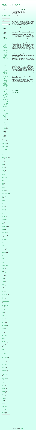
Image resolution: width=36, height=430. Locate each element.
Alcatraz (3, 158)
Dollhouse (3, 206)
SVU (2, 358)
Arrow (2, 161)
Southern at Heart (4, 342)
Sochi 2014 (3, 341)
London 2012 (4, 272)
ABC (2, 154)
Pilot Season (3, 309)
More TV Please (3, 9)
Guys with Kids (4, 248)
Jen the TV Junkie (5, 19)
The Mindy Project (4, 378)
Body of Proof (4, 171)
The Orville (3, 381)
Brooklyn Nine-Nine (4, 177)
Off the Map (3, 298)
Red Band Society (4, 315)
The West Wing (4, 391)
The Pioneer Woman (5, 382)
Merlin (3, 278)
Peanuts (3, 306)
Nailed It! (3, 284)
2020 (3, 29)
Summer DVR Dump (5, 353)
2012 (3, 132)
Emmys (3, 213)
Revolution (3, 318)
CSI (2, 197)
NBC (2, 287)
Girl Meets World (4, 235)
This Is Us (3, 392)
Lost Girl (3, 275)
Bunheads (3, 180)
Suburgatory (3, 352)
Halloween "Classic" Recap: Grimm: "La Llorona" (5, 44)
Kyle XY (3, 262)
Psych (3, 312)
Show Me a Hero (4, 335)
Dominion (3, 207)
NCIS (2, 288)
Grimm (3, 245)
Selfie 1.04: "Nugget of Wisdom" (5, 62)
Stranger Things (4, 350)
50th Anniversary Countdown (6, 150)
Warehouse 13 (4, 409)
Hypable (3, 255)
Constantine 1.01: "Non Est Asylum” (5, 65)
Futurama (3, 229)
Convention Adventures (5, 193)
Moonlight (3, 281)
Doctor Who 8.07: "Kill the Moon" (5, 110)
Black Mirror (3, 167)
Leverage (3, 268)
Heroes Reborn (4, 252)
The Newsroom (4, 379)
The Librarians (4, 373)
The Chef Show (4, 364)
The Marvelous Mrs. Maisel (6, 374)
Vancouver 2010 (4, 406)
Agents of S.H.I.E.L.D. (5, 157)
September (5, 119)
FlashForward (4, 219)
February (5, 128)
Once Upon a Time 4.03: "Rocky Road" (5, 94)
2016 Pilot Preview (4, 146)
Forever (3, 222)
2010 (3, 135)
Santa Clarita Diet (4, 325)
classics (3, 187)
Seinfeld (3, 329)
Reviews (3, 316)
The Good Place (4, 370)
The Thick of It (4, 388)
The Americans (4, 361)
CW (2, 199)
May (4, 124)
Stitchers (3, 349)
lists (2, 271)
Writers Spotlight (4, 413)
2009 (3, 136)
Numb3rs (3, 297)
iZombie (3, 259)
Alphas (3, 160)
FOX (2, 223)
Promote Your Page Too (4, 11)
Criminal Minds (4, 196)
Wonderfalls (3, 412)
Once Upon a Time (4, 300)
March (5, 127)
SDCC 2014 (3, 328)
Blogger (22, 428)
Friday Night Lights (4, 226)
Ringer (3, 319)
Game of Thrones (4, 232)
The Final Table (4, 367)
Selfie (2, 331)
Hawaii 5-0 (3, 249)
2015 (3, 36)
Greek (3, 242)
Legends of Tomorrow (5, 265)
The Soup (3, 385)
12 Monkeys (3, 140)
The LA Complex (4, 371)
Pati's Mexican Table (5, 305)
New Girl (3, 291)
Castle (3, 183)
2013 (3, 131)
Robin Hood (3, 322)
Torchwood (3, 395)
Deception (3, 203)
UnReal (3, 402)
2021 (3, 28)
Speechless (3, 344)
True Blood (3, 398)
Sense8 (3, 332)
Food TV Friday (4, 220)
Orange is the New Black (5, 301)
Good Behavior (4, 239)
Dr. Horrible (3, 210)
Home (23, 113)
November (5, 39)
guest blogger (4, 246)
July (4, 122)
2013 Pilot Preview (4, 143)
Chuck (3, 186)
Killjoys (3, 261)
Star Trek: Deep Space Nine (6, 345)
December (5, 38)
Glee (2, 236)
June (4, 123)
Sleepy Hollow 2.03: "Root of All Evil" (5, 104)
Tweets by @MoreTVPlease (6, 15)
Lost (2, 274)
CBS (2, 184)
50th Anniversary (4, 149)
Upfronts (3, 403)
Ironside (3, 258)
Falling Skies (4, 216)
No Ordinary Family (4, 294)
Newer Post (14, 113)
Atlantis (3, 164)
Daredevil (3, 200)
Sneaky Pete (4, 338)
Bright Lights (3, 174)
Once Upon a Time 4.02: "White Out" (5, 107)
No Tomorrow (4, 295)
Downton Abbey (4, 209)
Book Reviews (4, 173)
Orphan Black (4, 303)
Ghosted (3, 233)
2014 (3, 37)
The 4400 (3, 360)
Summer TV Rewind (5, 357)
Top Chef (3, 394)
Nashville (3, 285)
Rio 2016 (3, 321)
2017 (3, 33)
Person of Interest (4, 308)
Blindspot (3, 170)
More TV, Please (11, 4)
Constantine (3, 190)
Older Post (32, 113)
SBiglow (4, 20)
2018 (3, 32)
